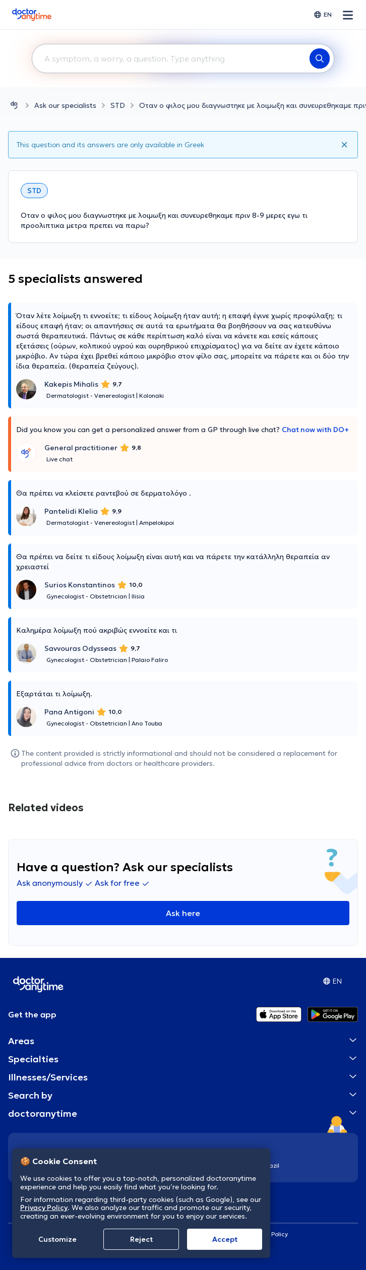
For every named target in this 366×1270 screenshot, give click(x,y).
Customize (57, 1239)
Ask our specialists (65, 105)
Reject (141, 1239)
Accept (224, 1239)
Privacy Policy (44, 1207)
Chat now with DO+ (315, 429)
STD (117, 105)
